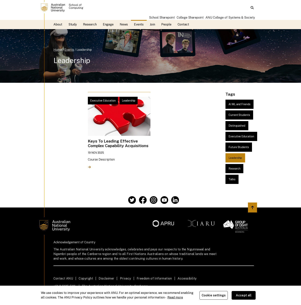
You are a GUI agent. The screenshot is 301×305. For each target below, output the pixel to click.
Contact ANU (63, 278)
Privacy (125, 278)
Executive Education (241, 136)
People (166, 24)
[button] (252, 7)
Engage (108, 24)
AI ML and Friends (239, 104)
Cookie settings (214, 295)
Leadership (84, 50)
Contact (183, 24)
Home (57, 50)
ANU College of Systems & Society (230, 17)
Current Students (239, 114)
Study (72, 24)
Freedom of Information (154, 278)
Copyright (86, 278)
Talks (232, 179)
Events (139, 24)
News (124, 24)
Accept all (244, 295)
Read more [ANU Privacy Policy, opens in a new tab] (175, 297)
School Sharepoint (162, 17)
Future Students (239, 147)
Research (89, 24)
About (57, 24)
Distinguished (237, 125)
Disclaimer (106, 278)
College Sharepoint (190, 17)
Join (152, 24)
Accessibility (187, 278)
